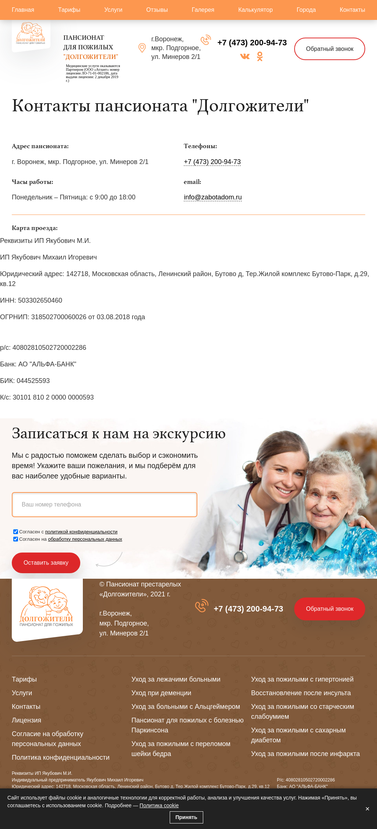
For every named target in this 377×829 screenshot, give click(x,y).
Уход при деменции (161, 693)
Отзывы (157, 10)
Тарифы (69, 10)
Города (306, 10)
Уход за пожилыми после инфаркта (305, 753)
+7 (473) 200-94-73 (252, 42)
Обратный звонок (329, 49)
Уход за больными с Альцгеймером (185, 706)
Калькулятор (255, 10)
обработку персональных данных (85, 539)
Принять (186, 817)
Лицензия (26, 720)
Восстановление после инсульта (301, 693)
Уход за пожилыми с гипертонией (302, 679)
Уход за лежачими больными (176, 679)
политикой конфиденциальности (81, 531)
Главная (23, 10)
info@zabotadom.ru (213, 197)
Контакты (352, 10)
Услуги (113, 10)
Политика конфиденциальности (61, 757)
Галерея (203, 10)
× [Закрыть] (367, 808)
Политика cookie (159, 805)
